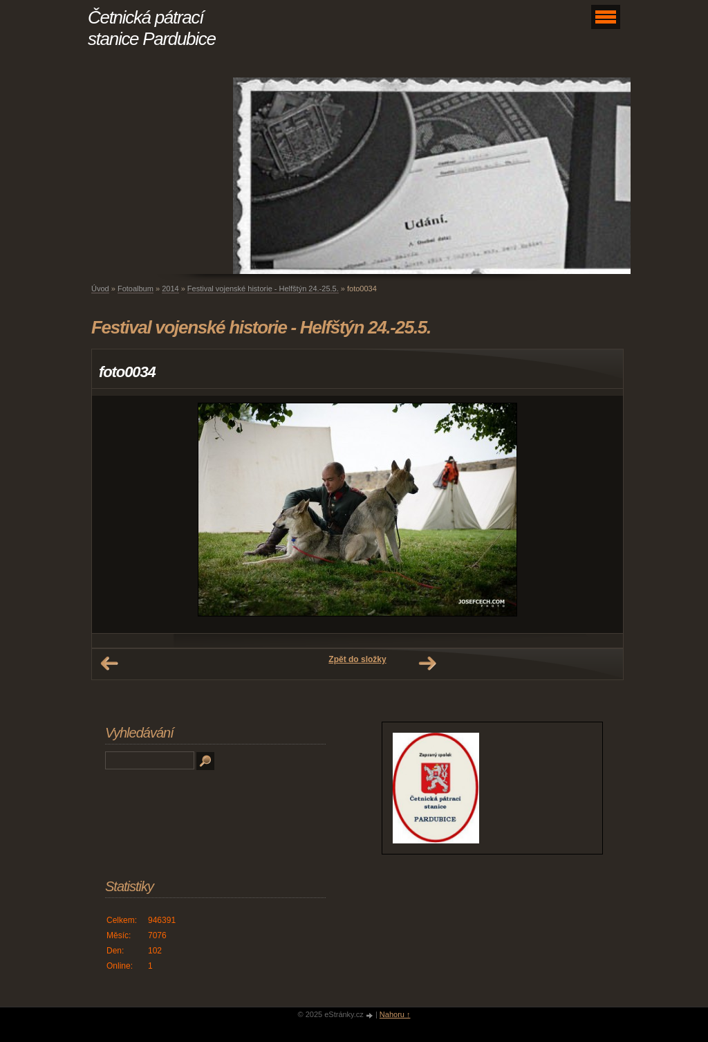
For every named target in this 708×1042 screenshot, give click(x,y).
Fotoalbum (135, 288)
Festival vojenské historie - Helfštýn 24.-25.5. (263, 288)
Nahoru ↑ (395, 1014)
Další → (427, 663)
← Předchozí (109, 663)
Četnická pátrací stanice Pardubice (152, 28)
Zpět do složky (357, 659)
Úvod (100, 288)
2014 (170, 288)
